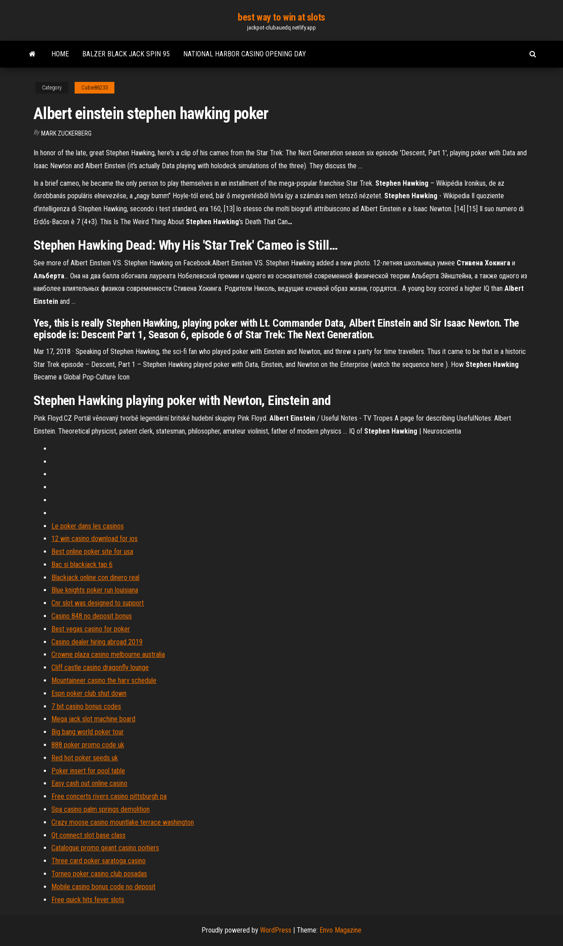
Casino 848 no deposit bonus (91, 616)
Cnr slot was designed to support (97, 603)
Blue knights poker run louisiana (94, 590)
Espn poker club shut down (88, 693)
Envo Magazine (340, 930)
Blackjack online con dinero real (95, 577)
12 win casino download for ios (94, 538)
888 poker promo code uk (87, 745)
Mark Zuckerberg (66, 133)
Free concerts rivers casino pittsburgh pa (109, 796)
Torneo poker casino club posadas (99, 873)
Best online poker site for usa (92, 551)
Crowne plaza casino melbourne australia (108, 654)
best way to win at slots (281, 17)
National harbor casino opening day (244, 54)
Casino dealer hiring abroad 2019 (97, 642)
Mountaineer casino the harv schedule (103, 680)
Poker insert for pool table (88, 771)
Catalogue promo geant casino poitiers (105, 848)
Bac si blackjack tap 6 (82, 564)
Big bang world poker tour (87, 732)
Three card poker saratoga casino (98, 861)
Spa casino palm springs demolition (100, 809)
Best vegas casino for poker (90, 629)
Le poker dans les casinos (87, 526)
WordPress (275, 930)
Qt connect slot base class (88, 835)
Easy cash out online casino (89, 783)
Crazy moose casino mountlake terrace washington (122, 822)
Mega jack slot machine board (93, 719)
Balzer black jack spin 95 (126, 54)
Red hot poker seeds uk (84, 758)
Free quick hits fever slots (87, 899)
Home (60, 54)
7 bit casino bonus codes (86, 706)
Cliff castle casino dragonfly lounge (100, 667)
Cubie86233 (94, 88)
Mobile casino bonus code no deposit (103, 886)
